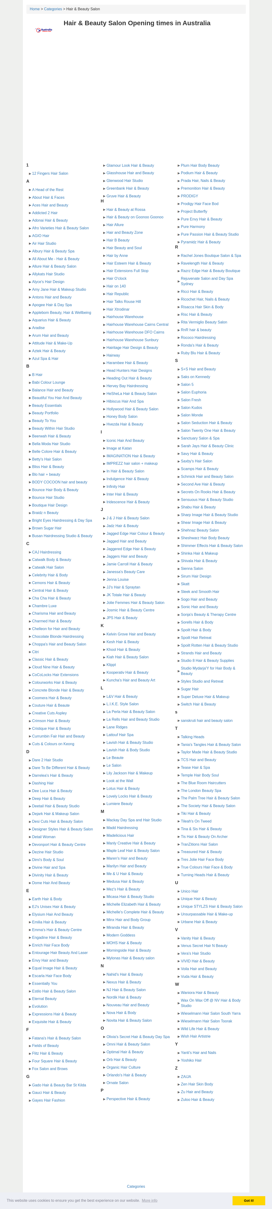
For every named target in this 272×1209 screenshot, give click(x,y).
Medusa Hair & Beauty (125, 881)
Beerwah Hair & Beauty (51, 436)
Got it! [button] (249, 1200)
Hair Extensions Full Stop (127, 271)
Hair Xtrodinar (118, 309)
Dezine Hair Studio (47, 852)
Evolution (40, 1006)
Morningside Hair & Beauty (128, 950)
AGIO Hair (40, 236)
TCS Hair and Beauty (198, 760)
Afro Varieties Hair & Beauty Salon (60, 228)
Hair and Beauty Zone (124, 232)
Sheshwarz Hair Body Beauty (205, 538)
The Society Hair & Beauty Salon (208, 806)
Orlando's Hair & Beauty (126, 1075)
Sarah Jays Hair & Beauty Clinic (207, 446)
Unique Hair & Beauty (199, 899)
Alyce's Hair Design (48, 282)
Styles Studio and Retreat (202, 681)
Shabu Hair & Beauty (198, 507)
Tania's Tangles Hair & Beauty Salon (211, 745)
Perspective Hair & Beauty (128, 1099)
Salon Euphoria (193, 392)
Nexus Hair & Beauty (123, 982)
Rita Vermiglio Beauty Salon (204, 322)
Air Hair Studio (44, 243)
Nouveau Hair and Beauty (127, 1005)
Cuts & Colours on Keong (53, 744)
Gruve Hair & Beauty (123, 196)
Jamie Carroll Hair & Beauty (129, 564)
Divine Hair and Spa (48, 867)
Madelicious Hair (120, 835)
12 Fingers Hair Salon (50, 173)
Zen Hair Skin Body (197, 1084)
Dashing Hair (43, 783)
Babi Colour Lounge (48, 382)
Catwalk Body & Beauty (51, 560)
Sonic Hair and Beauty (199, 607)
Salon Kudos (191, 408)
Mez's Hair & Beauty (123, 889)
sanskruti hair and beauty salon (207, 721)
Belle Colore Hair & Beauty (54, 452)
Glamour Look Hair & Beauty (130, 165)
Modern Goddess (120, 935)
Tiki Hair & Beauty (196, 813)
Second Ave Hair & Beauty (203, 484)
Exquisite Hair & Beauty (51, 1022)
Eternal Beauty (44, 999)
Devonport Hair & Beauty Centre (59, 845)
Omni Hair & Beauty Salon (128, 1044)
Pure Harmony (193, 227)
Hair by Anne (117, 256)
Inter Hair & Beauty (122, 494)
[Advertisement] (136, 74)
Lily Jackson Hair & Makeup (129, 773)
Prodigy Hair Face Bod (200, 204)
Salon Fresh (191, 400)
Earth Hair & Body (47, 899)
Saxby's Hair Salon (196, 461)
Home (35, 9)
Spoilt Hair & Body (196, 630)
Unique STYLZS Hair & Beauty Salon (212, 906)
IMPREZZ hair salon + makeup (132, 463)
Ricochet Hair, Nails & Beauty (205, 299)
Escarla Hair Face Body (51, 976)
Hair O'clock (116, 278)
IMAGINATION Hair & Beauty (130, 456)
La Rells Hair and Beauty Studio (132, 719)
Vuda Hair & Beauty (197, 977)
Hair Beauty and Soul (124, 248)
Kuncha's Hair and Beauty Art (130, 680)
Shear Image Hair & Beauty (203, 523)
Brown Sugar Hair (47, 528)
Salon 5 (187, 384)
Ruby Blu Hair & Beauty (200, 353)
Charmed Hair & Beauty (52, 621)
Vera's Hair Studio (196, 953)
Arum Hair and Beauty (50, 335)
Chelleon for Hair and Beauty (56, 629)
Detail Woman (44, 837)
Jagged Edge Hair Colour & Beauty (135, 533)
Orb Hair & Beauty (121, 1060)
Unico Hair (189, 891)
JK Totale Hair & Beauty (126, 595)
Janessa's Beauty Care (125, 572)
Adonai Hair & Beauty (50, 220)
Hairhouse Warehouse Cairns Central (137, 324)
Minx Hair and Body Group (128, 920)
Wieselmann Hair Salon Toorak (206, 1021)
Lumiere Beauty (119, 804)
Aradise (38, 328)
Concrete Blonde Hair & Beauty (58, 690)
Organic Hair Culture (123, 1067)
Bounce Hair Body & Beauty (55, 490)
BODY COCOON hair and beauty (59, 482)
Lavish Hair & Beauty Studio (129, 743)
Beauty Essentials (47, 406)
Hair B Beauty (118, 240)
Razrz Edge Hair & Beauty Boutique (210, 271)
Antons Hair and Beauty (52, 297)
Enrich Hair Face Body (51, 945)
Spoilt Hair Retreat (196, 638)
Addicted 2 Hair (45, 213)
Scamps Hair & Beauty (200, 469)
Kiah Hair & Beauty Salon (127, 657)
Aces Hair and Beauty (50, 205)
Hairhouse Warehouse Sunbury (132, 340)
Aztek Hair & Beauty (49, 351)
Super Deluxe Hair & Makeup (205, 697)
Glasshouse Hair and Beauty (130, 173)
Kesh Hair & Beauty (122, 642)
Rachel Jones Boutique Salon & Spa (211, 256)
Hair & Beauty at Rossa (125, 210)
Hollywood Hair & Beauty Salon (132, 409)
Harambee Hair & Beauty (127, 363)
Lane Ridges (116, 727)
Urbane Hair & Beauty (199, 922)
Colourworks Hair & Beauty (54, 682)
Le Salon (113, 765)
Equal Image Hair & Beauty (54, 968)
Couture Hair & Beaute (51, 705)
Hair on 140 (116, 286)
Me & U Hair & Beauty (124, 874)
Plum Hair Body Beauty (200, 165)
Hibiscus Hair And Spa (125, 401)
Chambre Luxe (44, 606)
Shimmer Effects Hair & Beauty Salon (212, 546)
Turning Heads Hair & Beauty (205, 875)
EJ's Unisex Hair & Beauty (54, 907)
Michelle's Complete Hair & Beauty (135, 912)
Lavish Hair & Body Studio (128, 750)
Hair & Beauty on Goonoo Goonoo (134, 217)
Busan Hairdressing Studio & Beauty (62, 536)
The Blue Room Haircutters (203, 783)
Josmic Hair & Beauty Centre (130, 610)
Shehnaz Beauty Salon (200, 530)
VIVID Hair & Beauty (198, 961)
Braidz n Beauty (45, 513)
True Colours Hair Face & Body (207, 867)
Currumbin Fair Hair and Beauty (58, 736)
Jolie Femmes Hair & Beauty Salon (135, 603)
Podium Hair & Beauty (199, 173)
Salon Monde (192, 415)
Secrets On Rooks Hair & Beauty (208, 492)
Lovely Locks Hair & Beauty (129, 796)
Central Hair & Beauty (50, 590)
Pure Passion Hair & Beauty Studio (210, 234)
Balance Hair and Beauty (53, 390)
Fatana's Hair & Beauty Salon (56, 1038)
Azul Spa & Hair (45, 359)
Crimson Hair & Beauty (51, 721)
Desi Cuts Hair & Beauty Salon (57, 821)
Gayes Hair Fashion (48, 1100)
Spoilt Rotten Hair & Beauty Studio (209, 645)
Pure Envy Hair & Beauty (201, 219)
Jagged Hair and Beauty (126, 541)
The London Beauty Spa (201, 791)
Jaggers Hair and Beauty (127, 556)
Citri (35, 652)
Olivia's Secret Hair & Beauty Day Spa (138, 1037)
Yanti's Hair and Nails (198, 1053)
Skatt (185, 584)
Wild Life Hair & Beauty (200, 1029)
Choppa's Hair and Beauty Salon (59, 644)
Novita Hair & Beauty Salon (129, 1020)
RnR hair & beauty (196, 330)
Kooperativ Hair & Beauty (127, 672)
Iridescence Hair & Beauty (128, 502)
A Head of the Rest (48, 190)
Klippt (111, 665)
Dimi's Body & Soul (48, 860)
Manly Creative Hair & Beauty (130, 843)
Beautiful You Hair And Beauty (57, 398)
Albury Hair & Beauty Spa (53, 251)
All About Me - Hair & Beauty (56, 259)
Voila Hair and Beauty (199, 969)
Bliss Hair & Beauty (48, 467)
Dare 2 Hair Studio (47, 760)
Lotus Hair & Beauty (123, 789)
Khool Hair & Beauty (123, 650)
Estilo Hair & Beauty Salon (54, 991)
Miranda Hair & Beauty (125, 927)
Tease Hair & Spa (195, 767)
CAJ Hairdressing (46, 552)
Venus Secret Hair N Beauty (204, 946)
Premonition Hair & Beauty (203, 188)
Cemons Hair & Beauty (51, 583)
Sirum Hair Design (196, 576)
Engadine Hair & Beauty (52, 938)
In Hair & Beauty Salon (125, 471)
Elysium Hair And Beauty (52, 914)
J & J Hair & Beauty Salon (127, 518)
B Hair (37, 375)
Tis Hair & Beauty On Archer (204, 837)
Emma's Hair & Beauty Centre (57, 930)
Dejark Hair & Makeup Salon (55, 814)
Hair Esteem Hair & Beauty (128, 263)
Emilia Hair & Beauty (49, 922)
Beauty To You (44, 421)
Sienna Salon (192, 569)
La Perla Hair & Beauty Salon (130, 712)
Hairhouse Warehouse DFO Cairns (135, 332)
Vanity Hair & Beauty (198, 938)
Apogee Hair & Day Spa (52, 305)
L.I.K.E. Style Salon (122, 704)
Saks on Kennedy (195, 377)
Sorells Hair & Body (197, 622)
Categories (53, 9)
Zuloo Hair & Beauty (197, 1100)
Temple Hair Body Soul (200, 775)
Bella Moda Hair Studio (51, 444)
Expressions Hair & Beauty (54, 1014)
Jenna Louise (117, 579)
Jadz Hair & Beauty (122, 526)
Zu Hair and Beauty (197, 1092)
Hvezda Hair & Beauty (124, 424)
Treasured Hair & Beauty (201, 852)
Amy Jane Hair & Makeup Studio (59, 289)
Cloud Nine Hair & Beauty (53, 667)
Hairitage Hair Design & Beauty (132, 348)
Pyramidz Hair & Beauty (201, 242)
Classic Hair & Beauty (50, 659)
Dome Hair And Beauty (51, 883)
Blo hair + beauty (46, 474)
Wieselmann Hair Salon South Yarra (211, 1013)
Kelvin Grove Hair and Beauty (131, 634)
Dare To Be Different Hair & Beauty (61, 768)
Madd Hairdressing (122, 828)
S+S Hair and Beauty (198, 369)
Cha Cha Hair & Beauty (51, 598)
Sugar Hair (190, 689)
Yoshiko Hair (191, 1060)
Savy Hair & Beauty (197, 454)
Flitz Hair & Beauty (47, 1053)
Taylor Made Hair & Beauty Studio (209, 752)
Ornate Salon (117, 1083)
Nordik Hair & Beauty (123, 997)
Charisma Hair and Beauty (54, 613)
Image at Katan (119, 448)
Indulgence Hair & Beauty (127, 479)
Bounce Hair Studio (48, 498)
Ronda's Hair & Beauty (200, 345)
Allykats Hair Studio (48, 274)
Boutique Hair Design (49, 505)
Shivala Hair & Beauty (199, 561)
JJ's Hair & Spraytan (123, 587)
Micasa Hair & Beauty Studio (130, 897)
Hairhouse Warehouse (125, 317)
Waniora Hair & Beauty (200, 993)
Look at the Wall (119, 781)
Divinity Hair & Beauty (50, 875)
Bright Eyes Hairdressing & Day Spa (62, 520)
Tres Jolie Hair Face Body (202, 860)
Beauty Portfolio (45, 413)
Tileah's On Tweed (196, 821)
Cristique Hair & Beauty (51, 728)
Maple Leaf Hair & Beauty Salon (133, 851)
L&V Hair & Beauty (122, 696)
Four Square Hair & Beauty (54, 1061)
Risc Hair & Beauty (196, 314)
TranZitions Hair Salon (199, 844)
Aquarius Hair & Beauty (51, 320)
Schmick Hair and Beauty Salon (207, 477)
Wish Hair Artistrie (196, 1036)
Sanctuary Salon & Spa (200, 438)
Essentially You (44, 984)
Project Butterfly (194, 211)
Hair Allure (115, 225)
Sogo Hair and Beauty (199, 599)
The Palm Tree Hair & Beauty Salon (210, 798)
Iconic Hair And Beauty (125, 441)
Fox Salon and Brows (50, 1069)
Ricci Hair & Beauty (197, 292)
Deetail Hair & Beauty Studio (56, 806)
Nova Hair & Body (121, 1013)
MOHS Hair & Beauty (124, 943)
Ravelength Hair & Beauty (202, 263)
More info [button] (149, 1200)
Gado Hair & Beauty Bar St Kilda (59, 1085)
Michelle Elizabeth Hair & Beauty (133, 904)
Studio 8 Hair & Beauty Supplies (207, 661)
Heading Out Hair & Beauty (129, 378)
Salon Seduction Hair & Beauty (206, 423)
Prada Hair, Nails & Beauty (203, 181)
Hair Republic (117, 294)
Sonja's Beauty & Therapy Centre (208, 615)
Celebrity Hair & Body (50, 575)
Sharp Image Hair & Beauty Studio (209, 515)
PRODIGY (189, 196)
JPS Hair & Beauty (122, 618)
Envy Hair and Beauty (50, 960)
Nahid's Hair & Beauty (124, 974)
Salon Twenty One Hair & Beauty (208, 431)
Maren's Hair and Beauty (127, 858)
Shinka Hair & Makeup (199, 553)
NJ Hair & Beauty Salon (126, 990)
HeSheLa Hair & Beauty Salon (131, 394)
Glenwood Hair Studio (124, 181)
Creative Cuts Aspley (49, 713)
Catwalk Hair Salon (48, 567)
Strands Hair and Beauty (201, 653)
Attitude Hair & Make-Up (52, 343)
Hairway (113, 355)
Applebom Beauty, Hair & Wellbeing (61, 313)
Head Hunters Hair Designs (129, 370)
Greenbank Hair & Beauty (127, 188)
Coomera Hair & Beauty (52, 698)
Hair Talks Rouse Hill (123, 302)
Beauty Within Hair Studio (53, 428)
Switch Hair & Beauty (198, 704)
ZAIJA (186, 1077)
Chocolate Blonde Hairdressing (58, 636)
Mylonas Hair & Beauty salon (130, 958)
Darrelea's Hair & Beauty (52, 775)
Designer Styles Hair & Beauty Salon (62, 829)
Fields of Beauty (45, 1046)
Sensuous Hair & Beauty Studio (207, 500)
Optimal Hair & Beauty (124, 1052)
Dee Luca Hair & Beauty (52, 791)
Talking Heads (193, 737)
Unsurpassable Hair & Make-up (207, 914)
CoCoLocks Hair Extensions (55, 675)
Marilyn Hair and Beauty (126, 866)
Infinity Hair (115, 487)
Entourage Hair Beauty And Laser (60, 953)
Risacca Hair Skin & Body (202, 307)
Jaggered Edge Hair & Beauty (131, 549)
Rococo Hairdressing (198, 338)
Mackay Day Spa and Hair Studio (134, 820)
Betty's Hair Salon (47, 459)
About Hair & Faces (48, 197)
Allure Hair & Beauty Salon (54, 266)
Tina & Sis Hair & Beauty (201, 829)
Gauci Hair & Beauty (49, 1093)
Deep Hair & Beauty (48, 799)
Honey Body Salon (122, 416)
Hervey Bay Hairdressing (127, 386)
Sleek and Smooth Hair (200, 592)
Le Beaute (115, 758)
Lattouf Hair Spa (120, 735)
